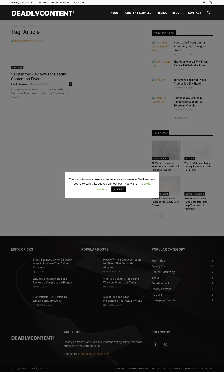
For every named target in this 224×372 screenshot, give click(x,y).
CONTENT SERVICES (59, 2)
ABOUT (42, 2)
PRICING (78, 2)
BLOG (177, 13)
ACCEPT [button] (119, 189)
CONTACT (194, 13)
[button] (208, 13)
